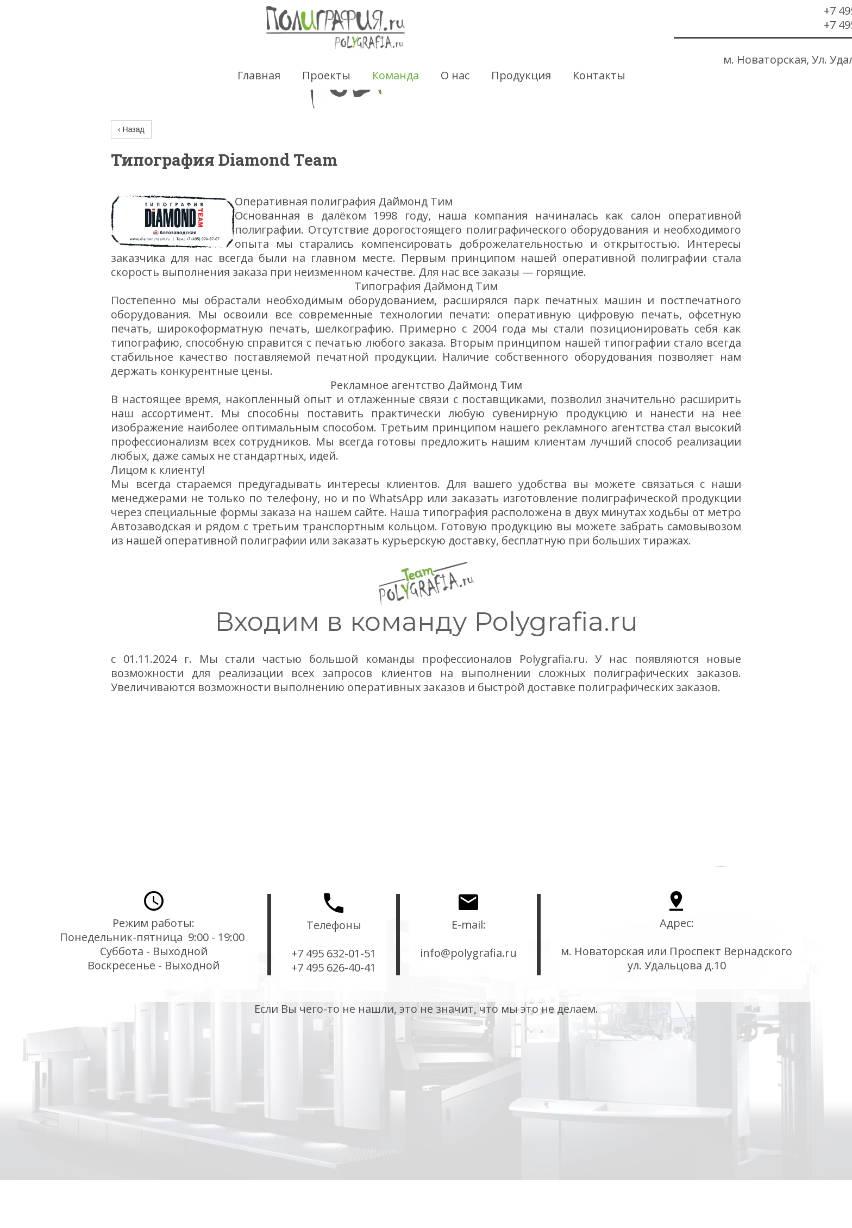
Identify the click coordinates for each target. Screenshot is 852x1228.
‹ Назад (131, 129)
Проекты (326, 76)
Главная (258, 76)
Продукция (521, 76)
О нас (455, 76)
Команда (395, 76)
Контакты (599, 76)
